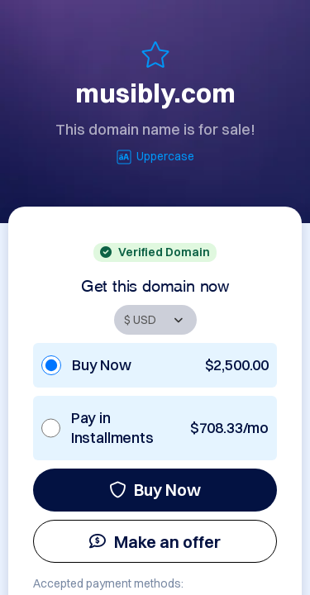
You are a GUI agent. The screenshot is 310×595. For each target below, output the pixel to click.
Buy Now (155, 489)
